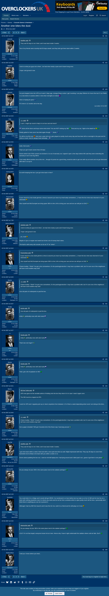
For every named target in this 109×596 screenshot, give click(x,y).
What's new (15, 15)
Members (26, 15)
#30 (106, 277)
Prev (4, 32)
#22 (106, 62)
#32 (106, 330)
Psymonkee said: (26, 253)
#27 (106, 193)
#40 (106, 549)
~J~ (4, 29)
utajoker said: (25, 225)
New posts (5, 19)
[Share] (103, 36)
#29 (106, 248)
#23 (106, 89)
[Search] (103, 15)
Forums (6, 15)
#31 (106, 303)
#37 (106, 466)
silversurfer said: (26, 525)
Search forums (14, 19)
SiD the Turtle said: (26, 390)
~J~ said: (23, 120)
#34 (106, 386)
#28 (106, 220)
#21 (106, 36)
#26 (106, 168)
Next (22, 32)
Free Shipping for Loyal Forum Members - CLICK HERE (72, 12)
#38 (106, 494)
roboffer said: (25, 40)
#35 (106, 412)
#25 (106, 142)
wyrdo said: (24, 308)
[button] (20, 15)
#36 (106, 439)
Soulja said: (24, 335)
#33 (106, 359)
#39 (106, 521)
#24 (106, 116)
